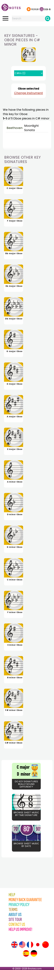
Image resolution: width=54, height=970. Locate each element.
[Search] (47, 18)
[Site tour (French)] (30, 944)
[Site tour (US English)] (22, 944)
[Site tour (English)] (14, 944)
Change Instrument (28, 93)
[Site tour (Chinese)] (45, 944)
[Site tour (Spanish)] (26, 953)
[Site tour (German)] (33, 953)
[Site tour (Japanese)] (37, 944)
